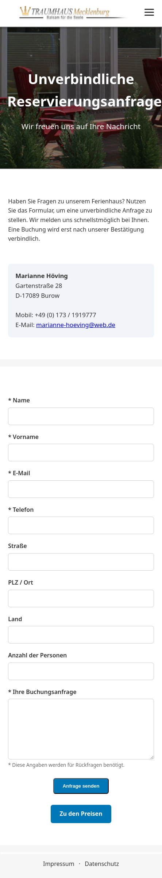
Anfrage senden (81, 786)
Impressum (58, 864)
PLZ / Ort (20, 582)
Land (15, 619)
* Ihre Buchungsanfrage (42, 692)
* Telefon (21, 510)
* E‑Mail (19, 473)
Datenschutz (102, 864)
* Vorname (23, 437)
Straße (17, 546)
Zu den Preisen (80, 814)
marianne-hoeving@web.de (75, 324)
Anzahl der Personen (37, 655)
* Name (19, 400)
